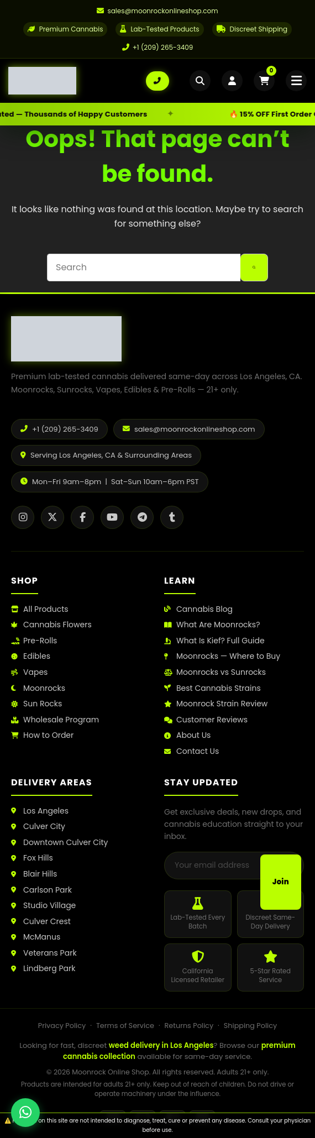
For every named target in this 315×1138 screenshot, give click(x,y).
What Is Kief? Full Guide (214, 641)
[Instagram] (22, 517)
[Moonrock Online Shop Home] (77, 81)
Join (280, 882)
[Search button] (254, 267)
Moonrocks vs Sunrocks (215, 672)
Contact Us (191, 751)
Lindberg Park (43, 968)
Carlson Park (41, 890)
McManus (35, 937)
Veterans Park (44, 953)
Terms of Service (125, 1025)
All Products (40, 609)
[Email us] (157, 11)
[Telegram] (142, 517)
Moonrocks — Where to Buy (222, 656)
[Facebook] (82, 517)
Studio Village (43, 905)
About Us (187, 735)
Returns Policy (189, 1025)
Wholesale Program (55, 720)
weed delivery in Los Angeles (161, 1045)
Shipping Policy (250, 1025)
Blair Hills (34, 874)
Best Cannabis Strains (212, 688)
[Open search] (200, 80)
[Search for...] (143, 267)
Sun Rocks (36, 704)
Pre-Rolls (34, 641)
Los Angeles (40, 811)
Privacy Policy (62, 1025)
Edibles (30, 656)
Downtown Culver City (59, 842)
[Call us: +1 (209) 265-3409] (157, 81)
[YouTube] (112, 517)
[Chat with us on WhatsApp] (25, 1112)
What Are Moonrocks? (212, 625)
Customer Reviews (206, 720)
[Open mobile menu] (296, 80)
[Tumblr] (171, 517)
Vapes (29, 672)
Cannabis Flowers (51, 625)
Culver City (38, 826)
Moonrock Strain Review (215, 704)
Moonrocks (38, 688)
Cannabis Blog (198, 609)
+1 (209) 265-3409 (157, 47)
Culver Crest (41, 921)
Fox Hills (32, 858)
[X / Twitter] (52, 517)
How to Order (42, 735)
